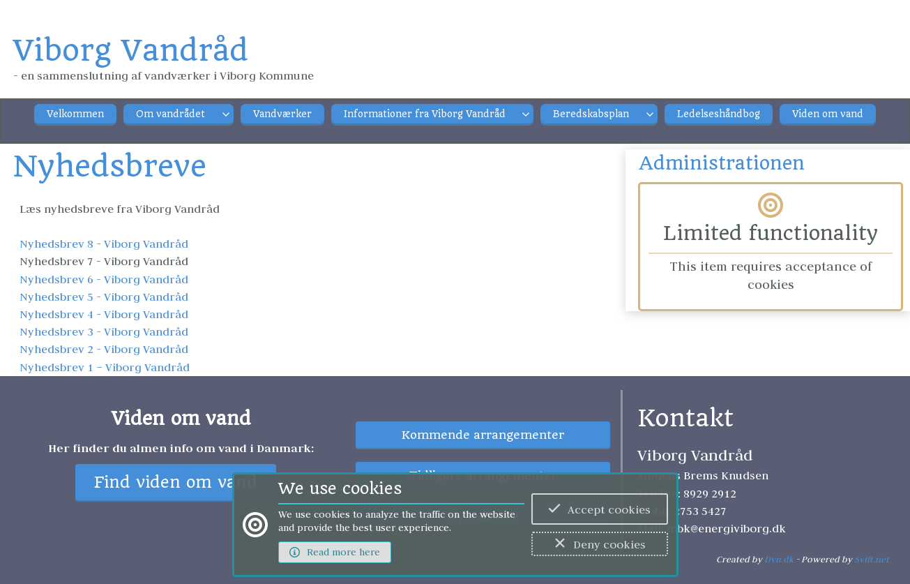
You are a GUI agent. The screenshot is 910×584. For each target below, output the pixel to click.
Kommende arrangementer (483, 435)
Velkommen (75, 114)
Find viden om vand (175, 482)
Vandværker (282, 114)
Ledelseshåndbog (718, 114)
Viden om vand (827, 114)
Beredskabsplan (591, 114)
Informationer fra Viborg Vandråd (425, 114)
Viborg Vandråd (130, 50)
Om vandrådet (170, 114)
